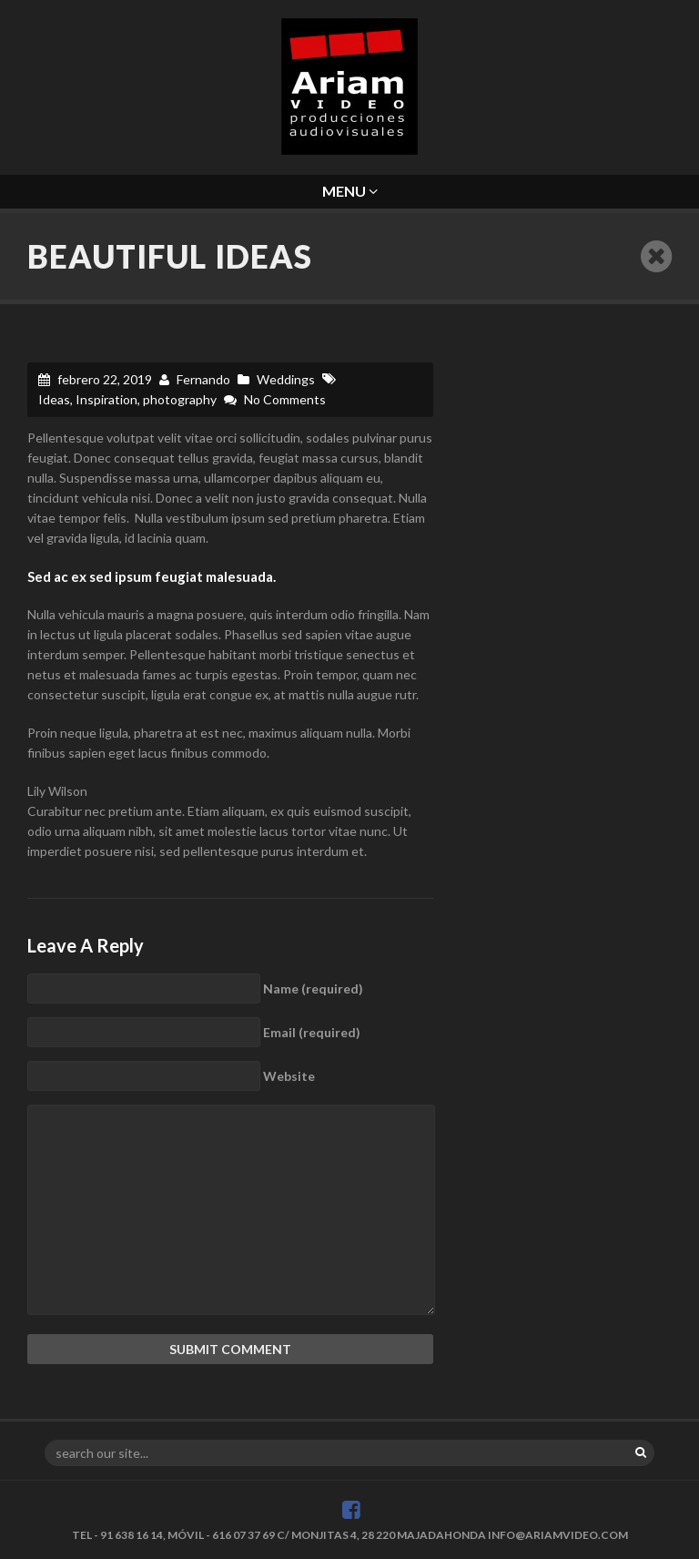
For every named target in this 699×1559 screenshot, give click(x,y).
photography (180, 399)
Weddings (286, 379)
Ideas (54, 399)
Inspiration (106, 399)
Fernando (203, 379)
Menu (350, 190)
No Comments (285, 399)
